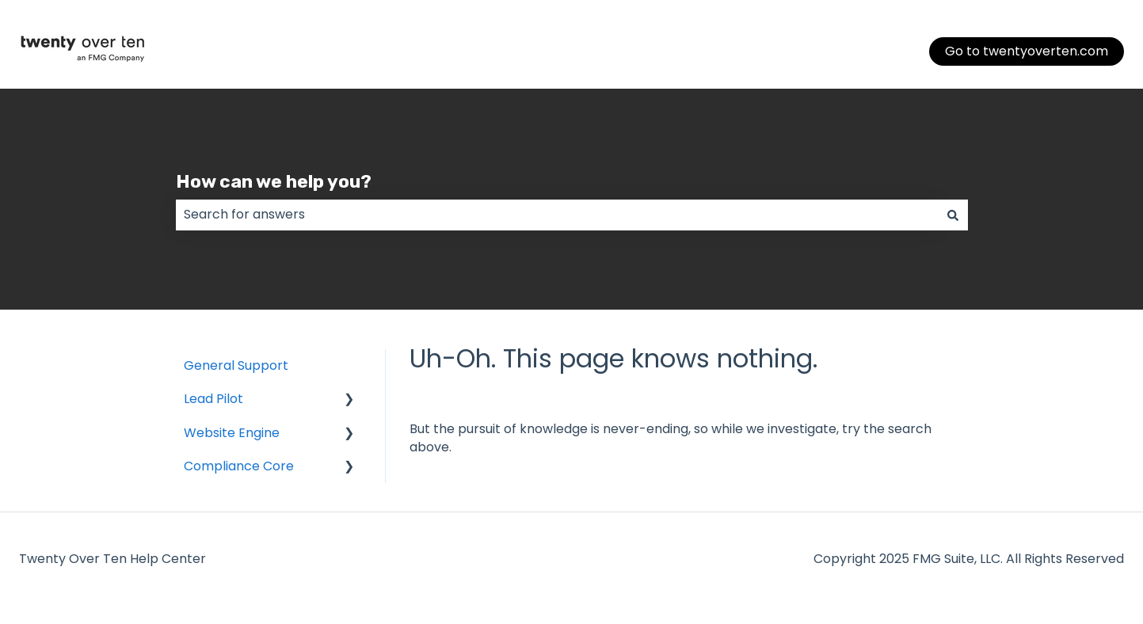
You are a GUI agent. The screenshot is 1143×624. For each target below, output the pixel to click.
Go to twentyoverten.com (1026, 51)
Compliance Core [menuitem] (239, 466)
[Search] (953, 215)
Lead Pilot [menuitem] (213, 399)
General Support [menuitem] (236, 365)
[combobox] (557, 215)
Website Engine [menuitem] (232, 433)
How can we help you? (273, 181)
